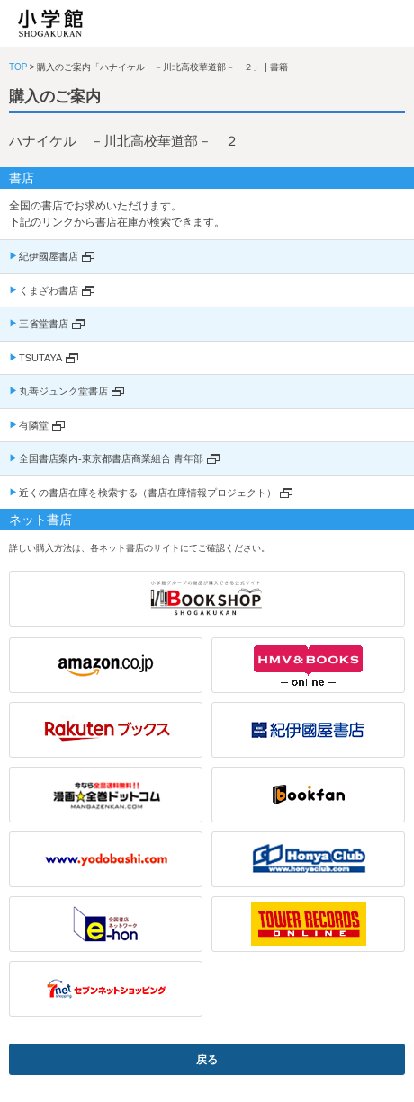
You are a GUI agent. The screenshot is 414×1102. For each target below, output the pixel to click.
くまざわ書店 (48, 290)
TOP (18, 67)
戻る (207, 1059)
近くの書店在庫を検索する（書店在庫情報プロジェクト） (147, 492)
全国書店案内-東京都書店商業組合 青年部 (111, 458)
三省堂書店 (43, 323)
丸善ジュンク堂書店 (63, 391)
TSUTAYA (40, 357)
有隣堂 (34, 425)
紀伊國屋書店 (48, 256)
